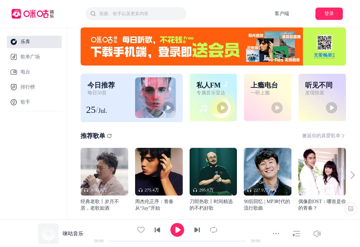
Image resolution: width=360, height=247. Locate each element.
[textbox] (140, 14)
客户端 (282, 13)
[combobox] (136, 13)
